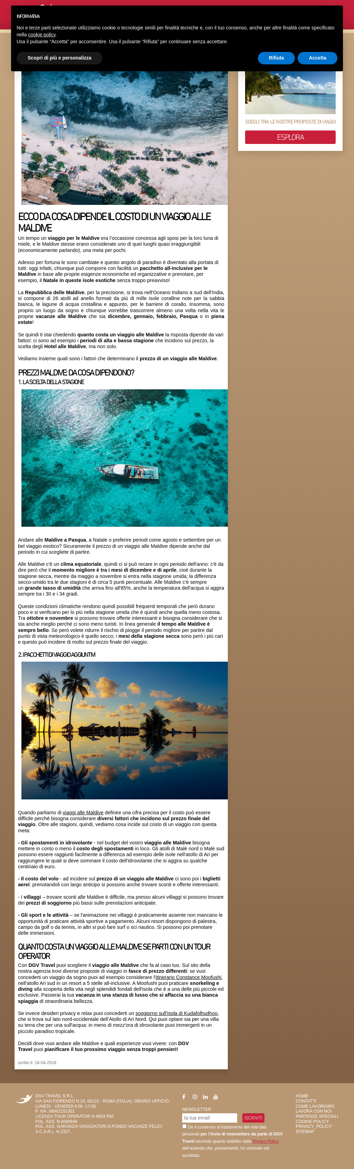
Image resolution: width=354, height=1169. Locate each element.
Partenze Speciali (317, 1116)
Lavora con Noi (314, 1111)
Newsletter (196, 1109)
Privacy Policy (265, 1141)
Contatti (306, 1101)
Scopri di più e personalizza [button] (59, 58)
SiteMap (305, 1131)
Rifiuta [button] (276, 58)
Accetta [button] (317, 58)
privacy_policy (314, 1126)
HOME (302, 1096)
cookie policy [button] (41, 34)
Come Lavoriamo (315, 1106)
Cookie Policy (312, 1121)
